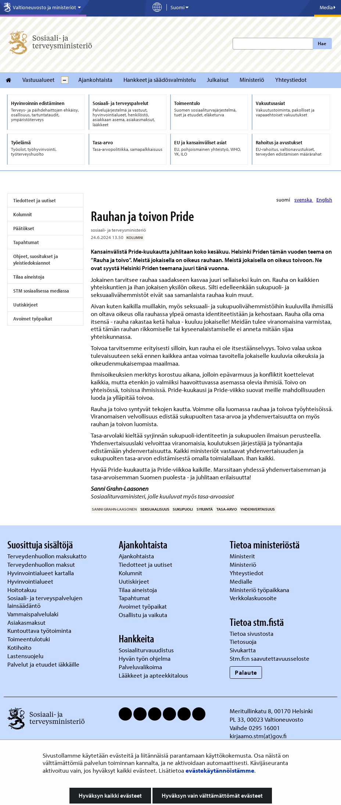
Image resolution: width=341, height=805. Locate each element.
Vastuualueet (38, 79)
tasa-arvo (226, 509)
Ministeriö (252, 79)
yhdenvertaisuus (257, 509)
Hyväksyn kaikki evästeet (110, 795)
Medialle (242, 581)
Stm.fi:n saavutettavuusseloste (269, 658)
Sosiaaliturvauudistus (146, 650)
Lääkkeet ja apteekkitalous (153, 675)
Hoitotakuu (22, 590)
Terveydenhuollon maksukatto (47, 556)
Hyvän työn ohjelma (144, 658)
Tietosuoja (243, 641)
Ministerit (243, 556)
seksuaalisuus (154, 509)
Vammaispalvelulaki (33, 614)
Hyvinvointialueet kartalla (41, 573)
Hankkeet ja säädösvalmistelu (159, 79)
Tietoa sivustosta (251, 633)
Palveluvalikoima (140, 667)
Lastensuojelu (26, 656)
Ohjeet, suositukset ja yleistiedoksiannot (35, 259)
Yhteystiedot (290, 79)
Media (327, 7)
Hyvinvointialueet (31, 581)
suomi (283, 199)
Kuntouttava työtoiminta (39, 630)
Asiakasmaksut (26, 622)
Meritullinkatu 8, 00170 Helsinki (271, 711)
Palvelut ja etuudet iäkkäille (43, 664)
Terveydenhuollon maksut (41, 564)
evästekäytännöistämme (220, 770)
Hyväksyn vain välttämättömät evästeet (212, 795)
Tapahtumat (26, 242)
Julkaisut (218, 79)
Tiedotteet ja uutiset (34, 200)
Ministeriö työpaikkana (260, 590)
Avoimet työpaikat (32, 318)
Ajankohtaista (95, 79)
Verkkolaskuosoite (254, 598)
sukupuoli (183, 509)
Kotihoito (19, 647)
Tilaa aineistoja (28, 276)
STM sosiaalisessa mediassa (41, 290)
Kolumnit (22, 214)
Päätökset (23, 228)
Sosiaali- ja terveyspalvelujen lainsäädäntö (44, 601)
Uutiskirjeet (25, 304)
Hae (322, 43)
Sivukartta (243, 650)
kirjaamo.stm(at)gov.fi (258, 736)
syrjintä (205, 509)
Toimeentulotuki (29, 639)
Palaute (246, 672)
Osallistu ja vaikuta (143, 615)
